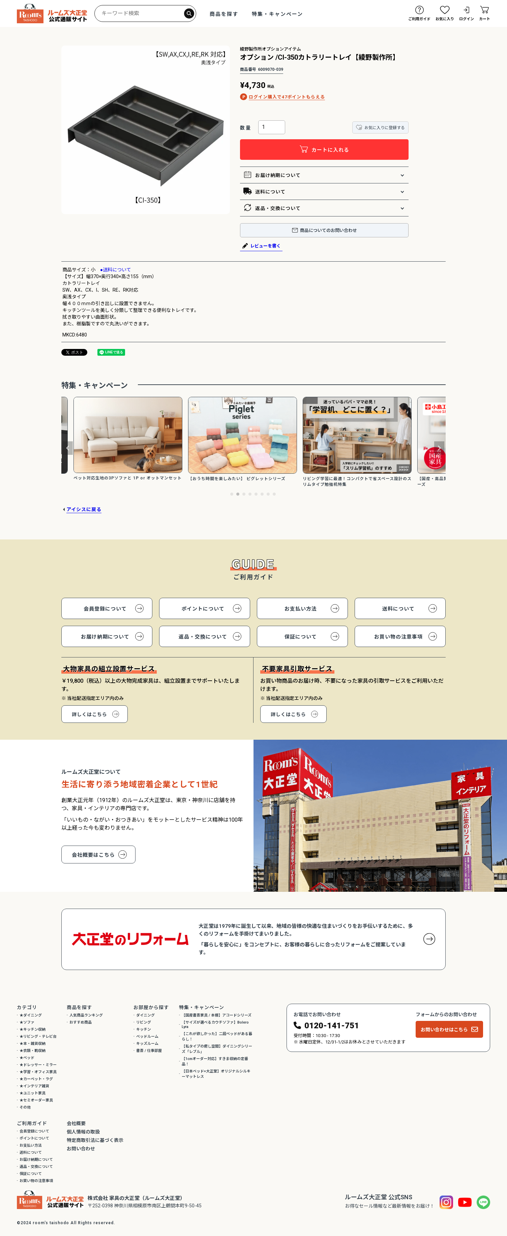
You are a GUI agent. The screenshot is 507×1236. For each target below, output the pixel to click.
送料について (264, 191)
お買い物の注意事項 (398, 637)
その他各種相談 (464, 1191)
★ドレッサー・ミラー (38, 1065)
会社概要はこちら (93, 855)
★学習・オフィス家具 (38, 1072)
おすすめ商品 (80, 1022)
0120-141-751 (331, 1025)
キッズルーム (147, 1043)
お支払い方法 (301, 609)
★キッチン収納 (33, 1029)
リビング (143, 1022)
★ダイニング (31, 1015)
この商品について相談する (465, 1146)
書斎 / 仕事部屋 (149, 1051)
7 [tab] (269, 495)
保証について (301, 637)
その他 (25, 1107)
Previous (68, 448)
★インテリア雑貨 (34, 1086)
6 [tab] (263, 495)
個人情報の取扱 (83, 1132)
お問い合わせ (81, 1148)
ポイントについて (203, 609)
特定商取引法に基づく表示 (95, 1140)
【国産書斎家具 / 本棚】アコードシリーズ (216, 1015)
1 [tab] (232, 495)
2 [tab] (238, 495)
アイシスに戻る (83, 509)
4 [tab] (250, 495)
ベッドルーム (147, 1036)
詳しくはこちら (89, 714)
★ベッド (27, 1058)
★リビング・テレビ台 (38, 1036)
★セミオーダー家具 (36, 1100)
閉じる (496, 1095)
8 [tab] (275, 495)
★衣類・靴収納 (33, 1051)
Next (439, 448)
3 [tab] (244, 495)
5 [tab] (257, 495)
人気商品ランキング (86, 1015)
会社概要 (76, 1123)
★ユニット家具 (33, 1093)
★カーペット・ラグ (36, 1079)
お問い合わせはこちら (444, 1029)
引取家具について (465, 1176)
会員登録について (105, 609)
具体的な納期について (464, 1161)
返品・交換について (272, 208)
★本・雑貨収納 (33, 1043)
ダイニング (145, 1015)
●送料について (113, 269)
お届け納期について (272, 175)
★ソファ (27, 1022)
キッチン (143, 1029)
